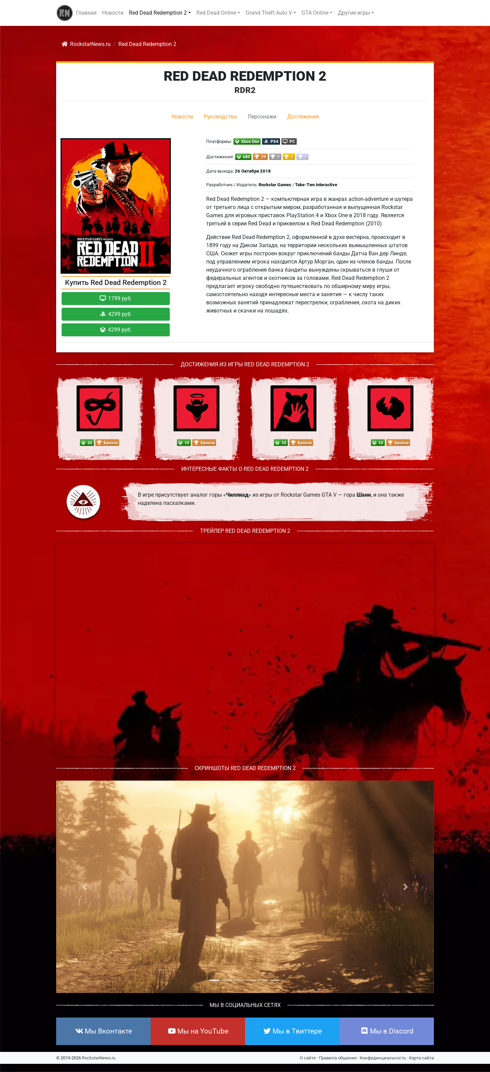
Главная (86, 13)
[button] (84, 887)
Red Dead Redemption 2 (245, 76)
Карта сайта (421, 1057)
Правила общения (338, 1057)
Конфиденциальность (383, 1057)
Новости (113, 13)
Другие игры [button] (354, 13)
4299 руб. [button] (116, 314)
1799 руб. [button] (116, 298)
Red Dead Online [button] (216, 13)
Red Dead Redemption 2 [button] (158, 13)
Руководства (220, 116)
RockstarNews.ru (98, 1057)
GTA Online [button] (314, 13)
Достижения (303, 116)
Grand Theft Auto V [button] (269, 13)
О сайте (308, 1057)
